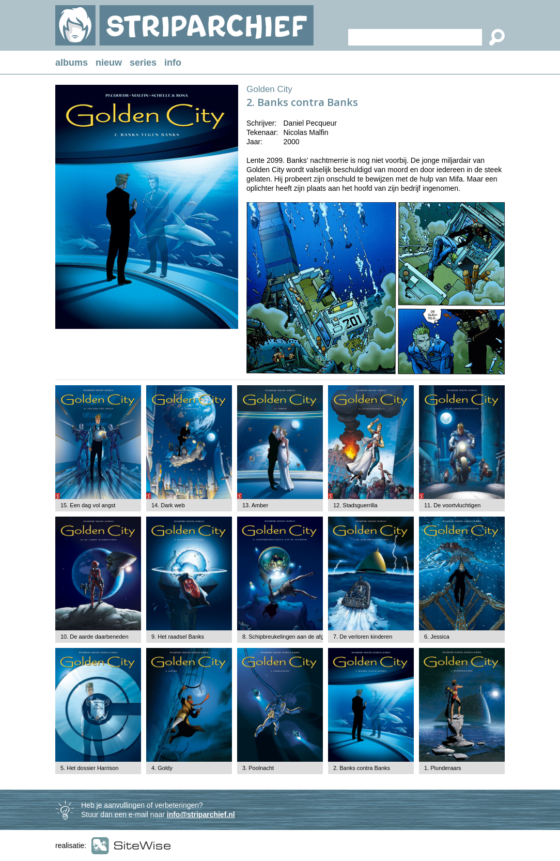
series (143, 62)
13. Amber (255, 505)
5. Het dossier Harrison (89, 768)
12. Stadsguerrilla (355, 505)
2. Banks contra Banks (361, 768)
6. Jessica (436, 636)
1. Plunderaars (442, 768)
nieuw (109, 62)
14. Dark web (168, 505)
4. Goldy (162, 768)
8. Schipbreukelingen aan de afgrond (288, 636)
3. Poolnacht (258, 768)
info (172, 62)
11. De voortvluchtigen (452, 505)
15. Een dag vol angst (87, 505)
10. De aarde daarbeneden (94, 636)
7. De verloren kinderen (362, 636)
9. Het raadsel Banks (177, 636)
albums (71, 62)
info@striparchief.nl (201, 814)
